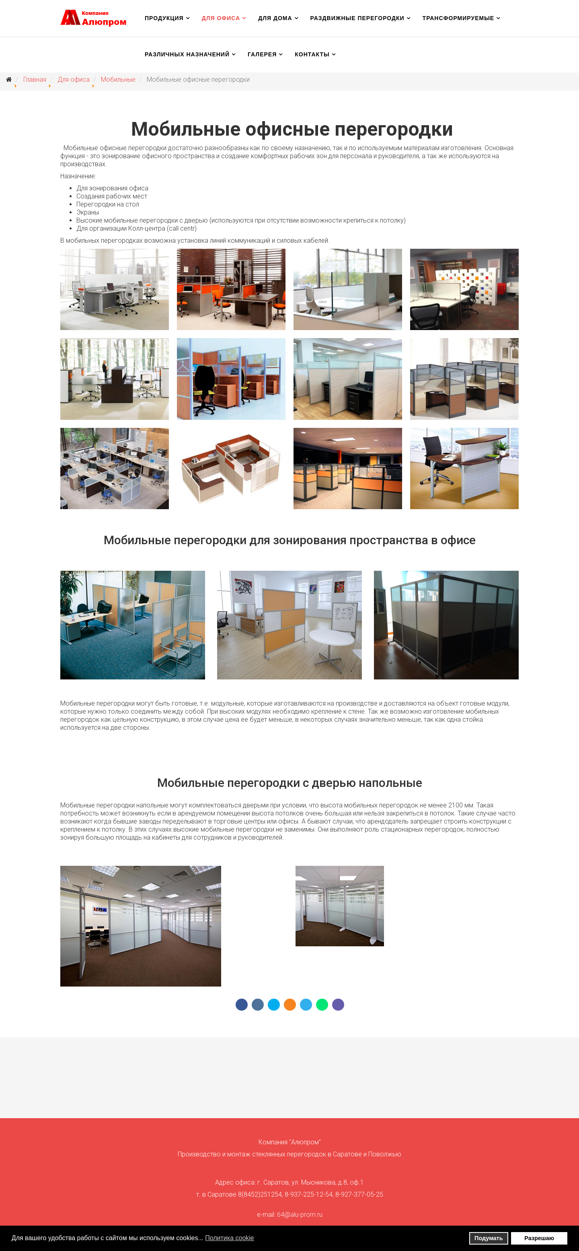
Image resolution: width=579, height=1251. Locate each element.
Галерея (262, 54)
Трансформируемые (459, 18)
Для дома (275, 18)
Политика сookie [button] (229, 1237)
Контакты (312, 54)
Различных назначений (187, 54)
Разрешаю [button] (539, 1238)
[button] (259, 1239)
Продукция (164, 18)
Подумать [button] (488, 1238)
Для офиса (221, 18)
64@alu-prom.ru (299, 1214)
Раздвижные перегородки (357, 18)
